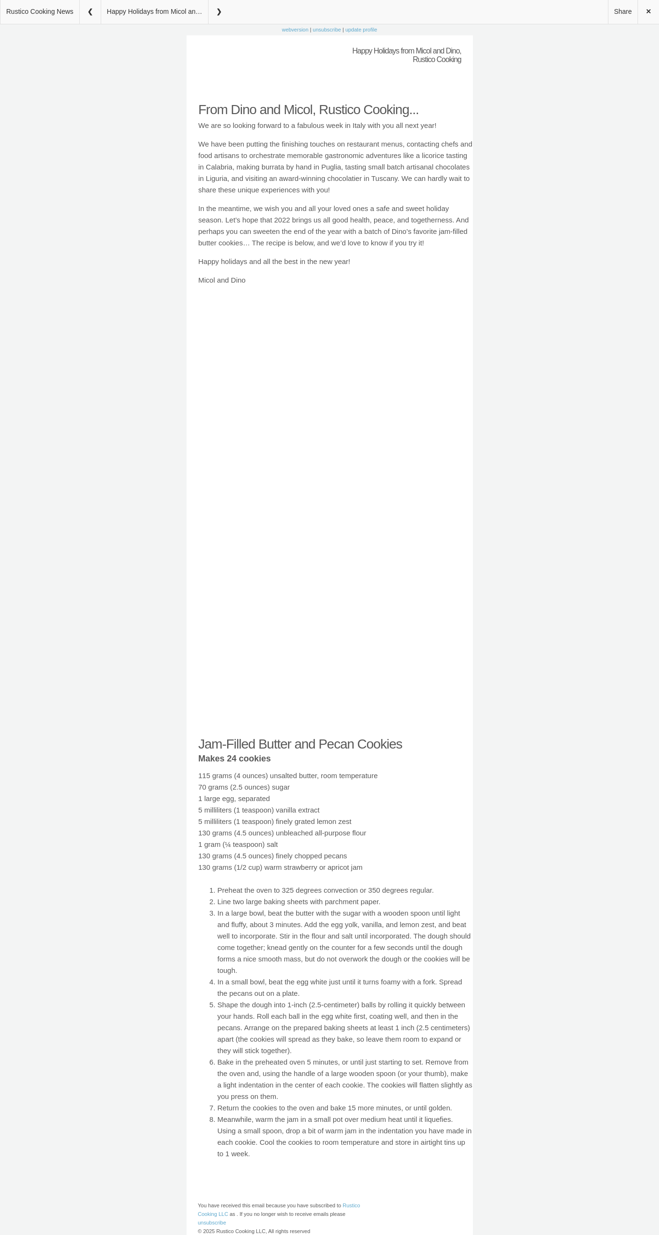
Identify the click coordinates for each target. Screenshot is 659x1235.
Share (623, 11)
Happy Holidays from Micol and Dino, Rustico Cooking (157, 11)
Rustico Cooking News (39, 11)
